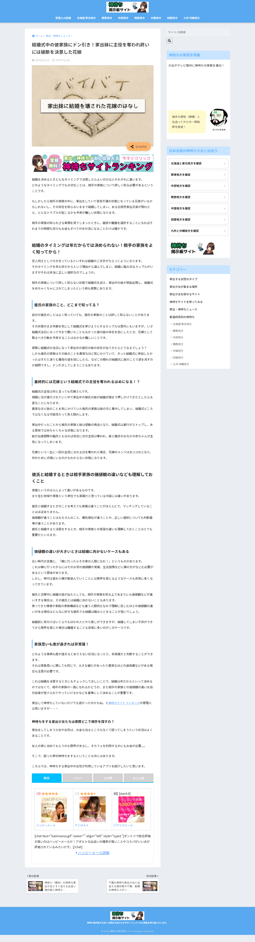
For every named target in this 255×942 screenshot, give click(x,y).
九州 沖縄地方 (191, 18)
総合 (47, 778)
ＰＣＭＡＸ (90, 812)
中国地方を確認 (180, 209)
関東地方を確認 (180, 175)
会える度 (138, 778)
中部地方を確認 (180, 186)
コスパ (77, 778)
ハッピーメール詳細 (92, 852)
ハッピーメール (51, 812)
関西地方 (139, 18)
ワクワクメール (128, 812)
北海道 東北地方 (86, 18)
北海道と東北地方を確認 (186, 163)
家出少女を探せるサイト (186, 295)
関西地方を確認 (180, 197)
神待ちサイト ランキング (125, 703)
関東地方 (107, 18)
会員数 (108, 778)
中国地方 (156, 18)
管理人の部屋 (63, 18)
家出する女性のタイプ (184, 280)
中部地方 (123, 18)
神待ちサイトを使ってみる (187, 303)
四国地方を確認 (180, 220)
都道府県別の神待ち (183, 318)
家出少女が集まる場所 (184, 287)
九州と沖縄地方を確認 (185, 231)
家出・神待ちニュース (184, 311)
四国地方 (172, 18)
